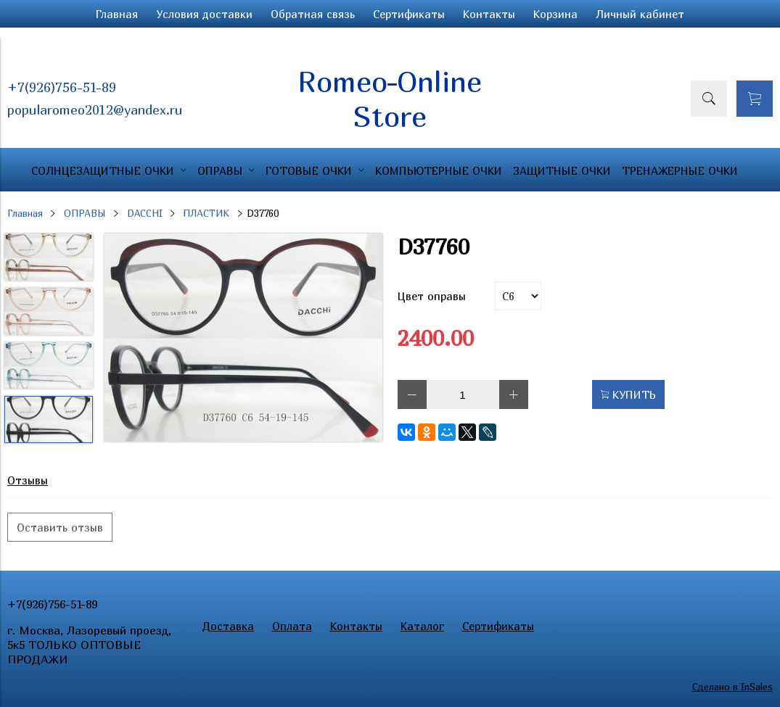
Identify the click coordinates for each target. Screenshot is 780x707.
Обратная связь (313, 13)
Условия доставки (204, 13)
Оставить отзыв (60, 527)
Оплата (292, 625)
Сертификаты (409, 13)
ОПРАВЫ (85, 213)
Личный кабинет (640, 13)
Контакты (489, 13)
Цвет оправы (432, 295)
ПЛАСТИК (206, 213)
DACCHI (145, 213)
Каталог (422, 625)
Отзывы (27, 480)
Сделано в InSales (732, 686)
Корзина (555, 13)
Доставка (228, 625)
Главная (117, 13)
